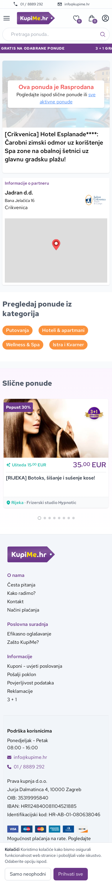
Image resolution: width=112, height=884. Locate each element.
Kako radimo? (21, 593)
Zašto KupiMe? (23, 642)
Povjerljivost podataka (30, 683)
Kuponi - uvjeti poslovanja (34, 666)
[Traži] (102, 34)
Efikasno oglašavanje (29, 634)
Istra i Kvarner (68, 344)
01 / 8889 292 (28, 4)
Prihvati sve (70, 874)
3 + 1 (12, 699)
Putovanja (17, 330)
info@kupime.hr (73, 4)
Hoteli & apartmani (63, 330)
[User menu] (105, 18)
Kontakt (15, 601)
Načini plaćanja (23, 610)
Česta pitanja (21, 585)
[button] (56, 244)
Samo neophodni (28, 874)
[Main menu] (6, 18)
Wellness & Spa (23, 344)
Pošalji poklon (21, 674)
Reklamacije (20, 691)
